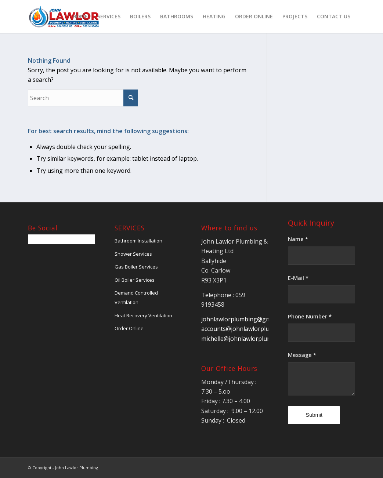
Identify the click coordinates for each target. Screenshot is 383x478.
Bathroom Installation (138, 240)
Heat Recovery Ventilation (143, 315)
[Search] (83, 98)
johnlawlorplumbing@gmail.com (245, 319)
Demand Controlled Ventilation (136, 297)
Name (298, 238)
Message (302, 354)
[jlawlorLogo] (64, 16)
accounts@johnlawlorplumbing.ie (247, 329)
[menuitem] (80, 16)
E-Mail (298, 277)
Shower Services (133, 254)
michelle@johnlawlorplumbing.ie (245, 339)
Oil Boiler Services (135, 280)
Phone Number (310, 316)
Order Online (129, 328)
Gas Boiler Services (136, 266)
